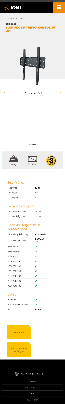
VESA (32, 393)
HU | (29, 373)
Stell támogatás (32, 387)
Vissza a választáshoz (13, 18)
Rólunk (32, 381)
